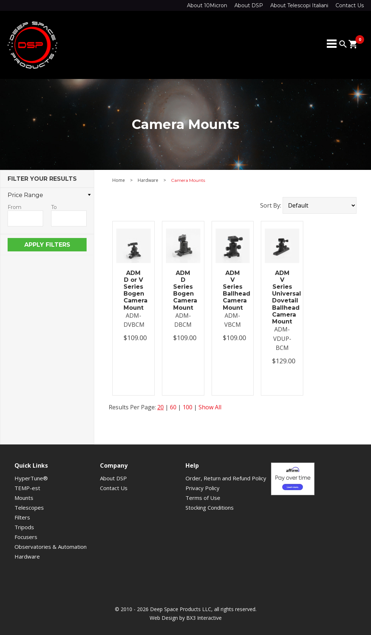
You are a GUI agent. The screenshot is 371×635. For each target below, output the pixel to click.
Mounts (23, 497)
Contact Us (349, 5)
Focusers (25, 536)
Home (118, 180)
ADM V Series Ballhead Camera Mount (233, 290)
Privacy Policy (203, 488)
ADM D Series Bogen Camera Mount (183, 290)
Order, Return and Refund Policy (226, 478)
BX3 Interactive (204, 617)
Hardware (148, 180)
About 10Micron (207, 5)
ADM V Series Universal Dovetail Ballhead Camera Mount (282, 297)
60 (173, 407)
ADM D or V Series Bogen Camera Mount (133, 290)
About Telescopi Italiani (299, 5)
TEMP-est (27, 488)
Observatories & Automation (50, 546)
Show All (210, 407)
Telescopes (29, 507)
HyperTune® (31, 478)
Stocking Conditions (210, 507)
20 (160, 407)
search (343, 44)
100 (187, 407)
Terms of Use (203, 497)
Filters (22, 517)
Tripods (24, 527)
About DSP (248, 5)
